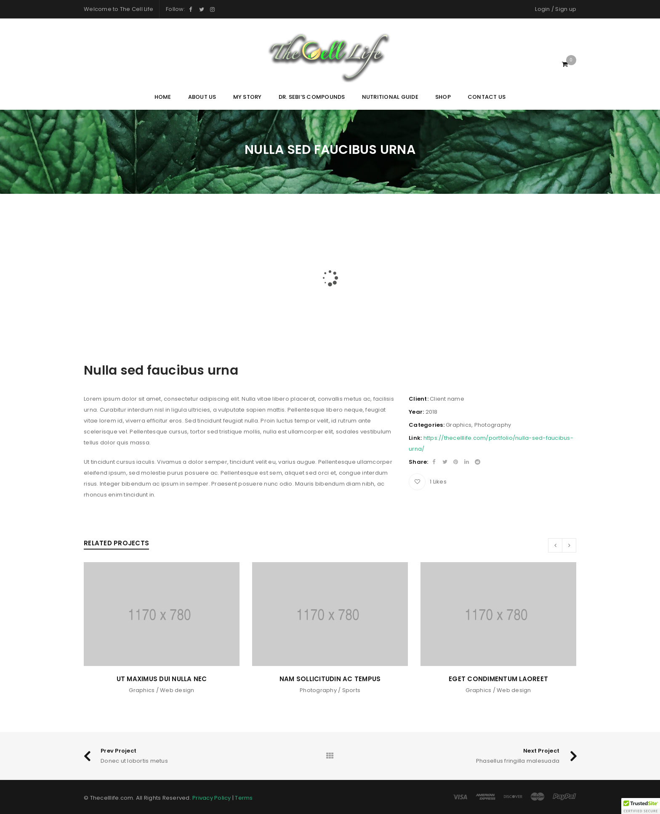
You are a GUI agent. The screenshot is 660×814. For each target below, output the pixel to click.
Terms (244, 798)
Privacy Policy (211, 798)
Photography (492, 425)
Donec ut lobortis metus (134, 761)
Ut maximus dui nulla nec (162, 678)
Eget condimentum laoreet (498, 678)
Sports (351, 690)
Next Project (541, 751)
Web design (177, 690)
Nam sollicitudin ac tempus (330, 678)
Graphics (458, 425)
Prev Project (118, 751)
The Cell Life (136, 9)
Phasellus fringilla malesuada (517, 761)
